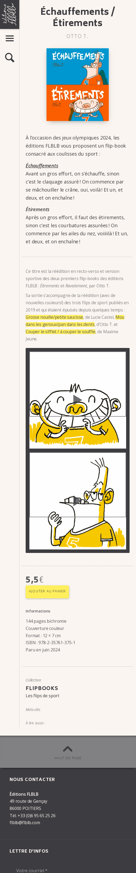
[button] (9, 58)
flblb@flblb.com (25, 823)
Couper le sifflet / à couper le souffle (60, 332)
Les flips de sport (42, 696)
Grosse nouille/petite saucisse (54, 317)
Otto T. (78, 37)
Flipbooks (42, 689)
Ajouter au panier (47, 592)
